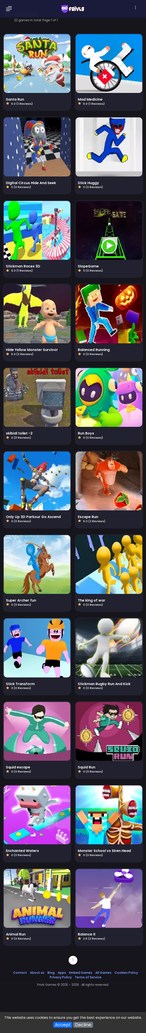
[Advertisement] (73, 1001)
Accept (63, 1025)
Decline (83, 1025)
